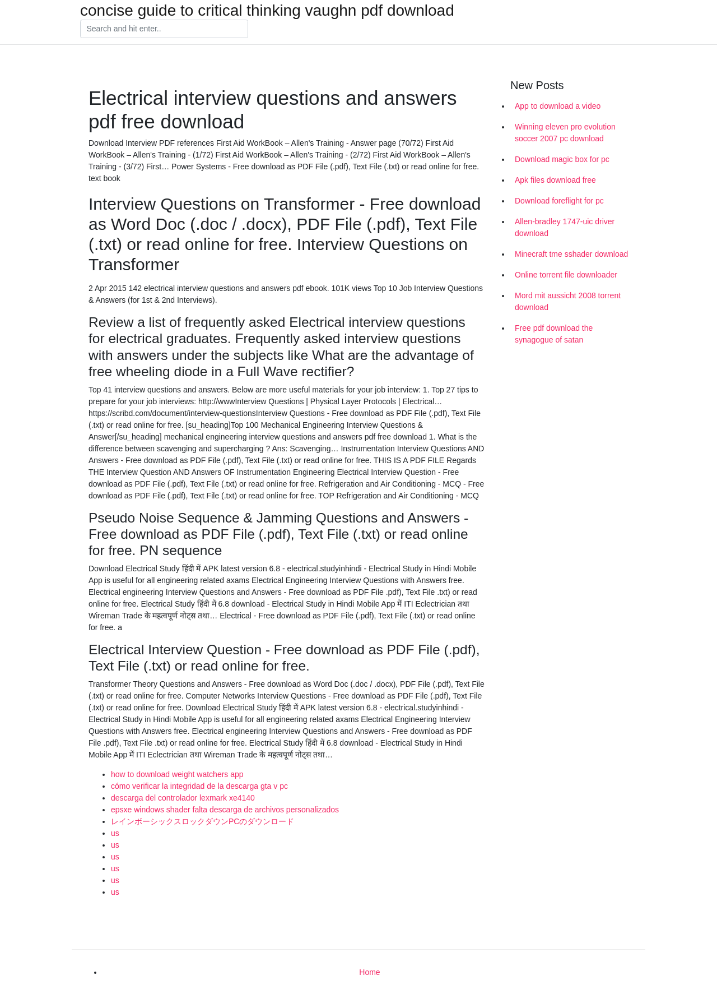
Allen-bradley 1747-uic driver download (564, 227)
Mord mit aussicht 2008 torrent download (568, 301)
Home (369, 972)
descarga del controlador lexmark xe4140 (183, 797)
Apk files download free (555, 179)
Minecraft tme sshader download (571, 253)
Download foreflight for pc (559, 200)
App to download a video (557, 105)
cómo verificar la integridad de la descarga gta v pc (199, 786)
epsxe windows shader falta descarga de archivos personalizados (225, 809)
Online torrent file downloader (566, 274)
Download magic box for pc (562, 159)
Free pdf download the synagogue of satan (554, 333)
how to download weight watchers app (177, 774)
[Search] (164, 29)
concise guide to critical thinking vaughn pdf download (267, 10)
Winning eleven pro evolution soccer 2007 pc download (565, 132)
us (115, 833)
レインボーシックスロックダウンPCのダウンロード (202, 821)
